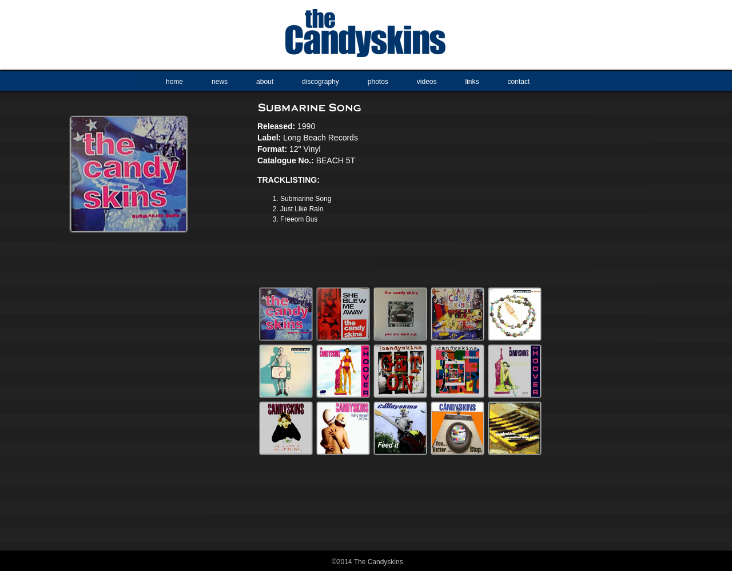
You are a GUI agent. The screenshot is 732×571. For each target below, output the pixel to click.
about (264, 82)
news (220, 82)
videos (427, 82)
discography (320, 82)
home (174, 82)
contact (519, 82)
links (472, 82)
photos (378, 82)
